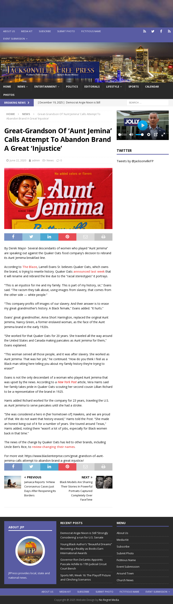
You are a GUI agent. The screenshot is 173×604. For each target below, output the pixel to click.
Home (7, 86)
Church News (125, 580)
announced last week (89, 271)
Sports (133, 86)
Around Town (125, 573)
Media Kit (26, 31)
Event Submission (14, 38)
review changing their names (53, 447)
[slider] (119, 135)
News (21, 86)
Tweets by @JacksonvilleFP (135, 161)
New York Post (67, 382)
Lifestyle (112, 86)
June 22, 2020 (18, 160)
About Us (9, 31)
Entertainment (45, 86)
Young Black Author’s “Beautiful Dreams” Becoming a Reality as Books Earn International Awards (86, 548)
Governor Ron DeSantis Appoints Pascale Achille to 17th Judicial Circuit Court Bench (83, 564)
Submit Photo (66, 31)
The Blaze (29, 267)
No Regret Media (109, 600)
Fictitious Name (91, 31)
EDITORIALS (92, 86)
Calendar (152, 86)
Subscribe (45, 31)
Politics (72, 86)
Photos (8, 95)
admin (36, 160)
